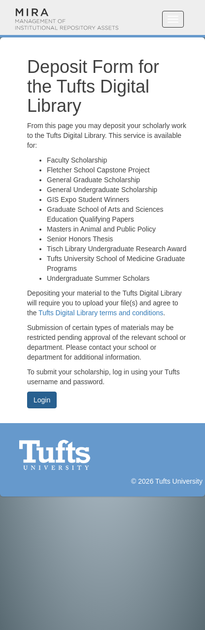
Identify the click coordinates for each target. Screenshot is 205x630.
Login (42, 400)
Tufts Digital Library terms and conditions (100, 313)
